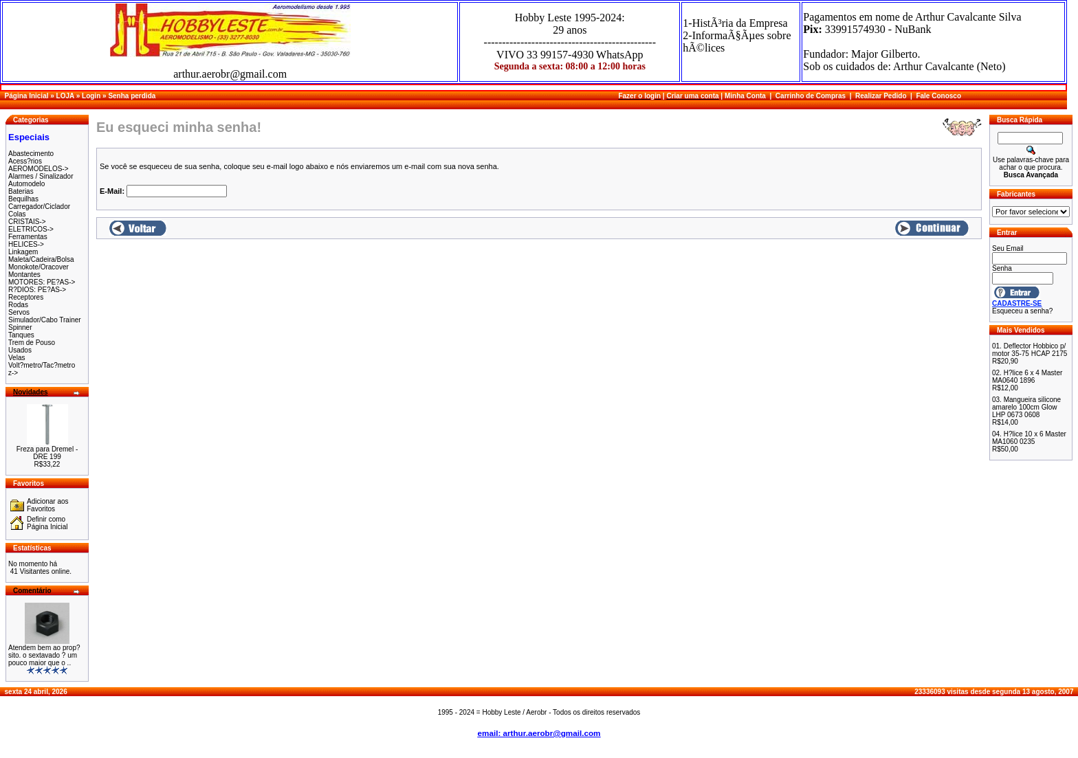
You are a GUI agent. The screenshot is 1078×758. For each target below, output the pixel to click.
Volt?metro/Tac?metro (41, 365)
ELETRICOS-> (31, 229)
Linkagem (23, 252)
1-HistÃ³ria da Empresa (735, 23)
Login (91, 96)
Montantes (24, 274)
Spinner (20, 327)
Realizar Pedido (880, 96)
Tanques (21, 335)
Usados (20, 350)
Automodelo (26, 184)
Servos (19, 312)
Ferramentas (27, 237)
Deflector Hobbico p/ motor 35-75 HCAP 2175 (1029, 349)
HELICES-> (26, 244)
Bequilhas (23, 199)
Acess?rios (25, 161)
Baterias (21, 191)
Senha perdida (131, 96)
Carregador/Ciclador (39, 206)
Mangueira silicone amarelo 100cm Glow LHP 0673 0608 (1026, 407)
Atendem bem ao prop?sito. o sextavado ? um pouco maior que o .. (44, 655)
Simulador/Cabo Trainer (44, 320)
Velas (16, 357)
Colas (17, 214)
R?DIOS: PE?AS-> (37, 289)
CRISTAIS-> (27, 221)
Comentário (32, 590)
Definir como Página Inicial (47, 523)
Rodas (18, 305)
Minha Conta (745, 96)
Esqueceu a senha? (1022, 311)
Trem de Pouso (31, 342)
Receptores (25, 297)
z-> (13, 373)
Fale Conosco (938, 96)
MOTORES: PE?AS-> (41, 282)
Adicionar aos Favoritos (48, 505)
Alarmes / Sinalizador (40, 176)
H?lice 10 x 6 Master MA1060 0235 (1029, 437)
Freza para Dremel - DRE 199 (47, 452)
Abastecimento (31, 153)
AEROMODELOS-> (38, 168)
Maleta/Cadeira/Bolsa (41, 259)
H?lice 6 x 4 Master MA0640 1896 (1027, 376)
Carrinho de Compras (811, 96)
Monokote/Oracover (38, 267)
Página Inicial (27, 96)
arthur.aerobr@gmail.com (230, 74)
